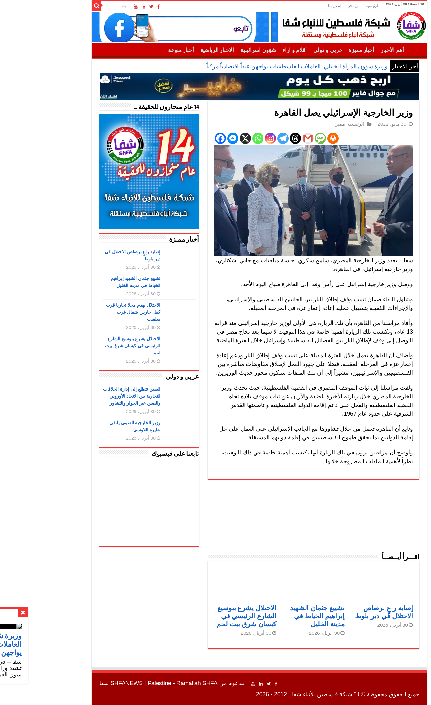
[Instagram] (226, 138)
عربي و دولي (283, 50)
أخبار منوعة (137, 50)
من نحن (309, 6)
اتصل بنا (290, 6)
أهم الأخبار (348, 50)
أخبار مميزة (317, 50)
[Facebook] (176, 138)
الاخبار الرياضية (173, 50)
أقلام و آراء (250, 50)
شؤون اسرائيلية (214, 50)
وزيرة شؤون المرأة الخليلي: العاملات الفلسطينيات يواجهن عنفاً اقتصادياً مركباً (253, 66)
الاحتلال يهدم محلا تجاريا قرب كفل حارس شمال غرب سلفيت (89, 312)
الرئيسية (328, 6)
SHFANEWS (82, 683)
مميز (296, 124)
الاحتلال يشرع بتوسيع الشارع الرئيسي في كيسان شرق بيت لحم (203, 616)
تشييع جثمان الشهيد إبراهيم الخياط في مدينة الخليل (273, 616)
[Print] (289, 138)
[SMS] (276, 138)
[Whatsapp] (214, 138)
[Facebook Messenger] (188, 138)
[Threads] (251, 138)
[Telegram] (239, 138)
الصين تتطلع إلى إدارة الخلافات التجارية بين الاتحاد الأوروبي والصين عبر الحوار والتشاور (87, 396)
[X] (201, 138)
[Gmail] (264, 138)
